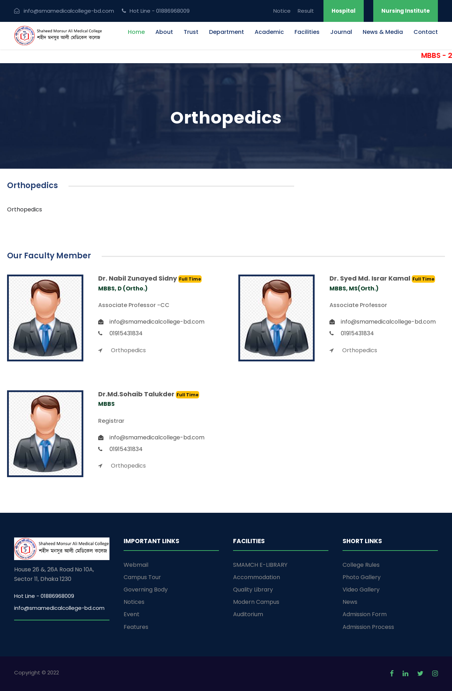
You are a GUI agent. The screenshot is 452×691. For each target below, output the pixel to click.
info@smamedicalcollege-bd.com (59, 608)
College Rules (361, 565)
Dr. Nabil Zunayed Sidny (138, 278)
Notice (282, 10)
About (164, 32)
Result (306, 10)
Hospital (344, 10)
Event (131, 614)
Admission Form (365, 614)
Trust (191, 32)
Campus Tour (142, 577)
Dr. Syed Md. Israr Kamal (370, 278)
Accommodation (256, 577)
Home (136, 32)
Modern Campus (256, 602)
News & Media (383, 32)
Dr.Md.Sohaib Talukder (137, 394)
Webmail (136, 565)
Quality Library (253, 589)
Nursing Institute (405, 10)
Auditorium (248, 614)
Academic (269, 32)
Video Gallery (361, 589)
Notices (134, 602)
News (350, 602)
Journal (341, 32)
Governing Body (146, 589)
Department (226, 32)
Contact (426, 32)
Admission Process (368, 627)
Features (136, 627)
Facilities (307, 32)
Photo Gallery (362, 577)
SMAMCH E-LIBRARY (260, 565)
